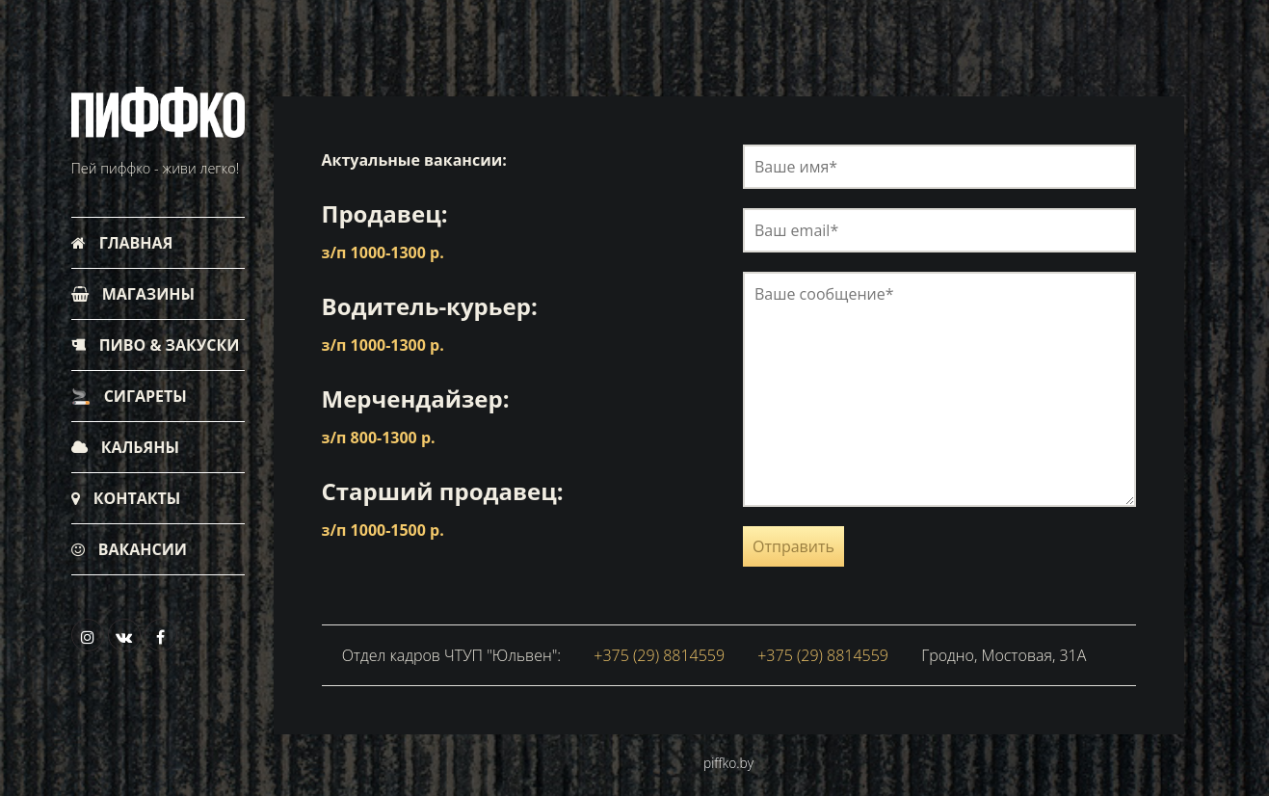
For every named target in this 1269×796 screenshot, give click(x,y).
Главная (122, 242)
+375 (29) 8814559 (659, 655)
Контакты (126, 498)
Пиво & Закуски (155, 345)
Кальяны (125, 447)
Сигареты (129, 396)
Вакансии (129, 549)
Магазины (133, 294)
